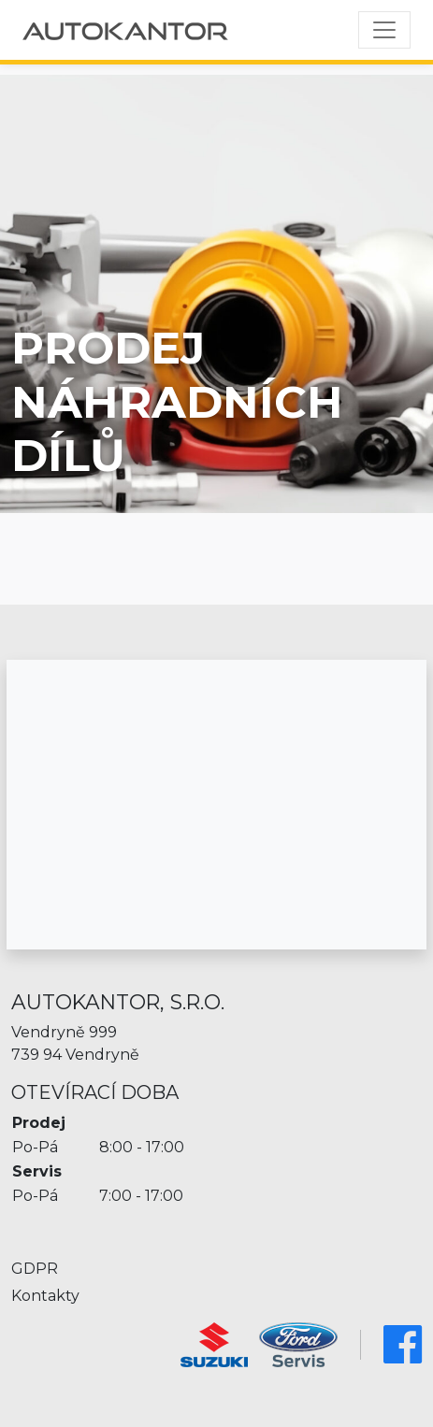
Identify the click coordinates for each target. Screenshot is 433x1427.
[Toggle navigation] (384, 30)
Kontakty (45, 1296)
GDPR (34, 1268)
